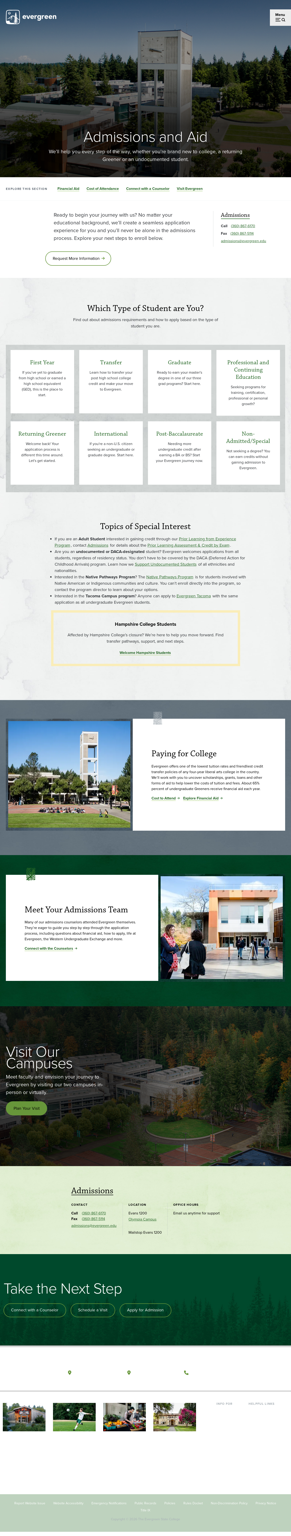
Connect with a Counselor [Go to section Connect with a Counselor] (148, 188)
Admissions (235, 215)
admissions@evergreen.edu (243, 241)
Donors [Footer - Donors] (222, 1468)
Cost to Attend (163, 803)
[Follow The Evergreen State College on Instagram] (265, 1375)
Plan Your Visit (27, 1113)
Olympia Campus (142, 1223)
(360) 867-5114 (242, 233)
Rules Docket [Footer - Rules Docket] (193, 1507)
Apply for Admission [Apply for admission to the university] (147, 1315)
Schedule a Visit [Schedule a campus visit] (94, 1315)
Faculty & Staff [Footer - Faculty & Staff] (228, 1460)
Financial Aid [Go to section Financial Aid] (68, 188)
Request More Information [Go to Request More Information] (77, 259)
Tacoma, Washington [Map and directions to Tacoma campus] (156, 1375)
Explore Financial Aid (201, 803)
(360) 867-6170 (243, 226)
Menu (280, 14)
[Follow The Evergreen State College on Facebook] (246, 1375)
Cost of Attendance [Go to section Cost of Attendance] (103, 188)
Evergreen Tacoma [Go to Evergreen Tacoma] (194, 600)
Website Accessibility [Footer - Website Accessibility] (68, 1507)
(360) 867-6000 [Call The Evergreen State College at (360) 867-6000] (208, 1375)
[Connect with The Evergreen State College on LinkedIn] (275, 1375)
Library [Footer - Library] (254, 1415)
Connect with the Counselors (49, 953)
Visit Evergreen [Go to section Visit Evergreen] (190, 188)
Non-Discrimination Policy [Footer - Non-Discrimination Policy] (229, 1507)
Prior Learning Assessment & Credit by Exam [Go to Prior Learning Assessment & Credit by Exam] (188, 550)
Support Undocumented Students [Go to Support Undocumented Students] (166, 569)
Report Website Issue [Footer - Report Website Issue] (29, 1507)
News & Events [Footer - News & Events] (261, 1475)
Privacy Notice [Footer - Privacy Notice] (266, 1507)
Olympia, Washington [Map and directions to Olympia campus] (97, 1375)
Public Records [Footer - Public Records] (145, 1507)
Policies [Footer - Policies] (169, 1507)
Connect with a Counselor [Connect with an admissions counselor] (35, 1315)
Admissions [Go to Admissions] (97, 550)
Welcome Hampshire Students (145, 657)
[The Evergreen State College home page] (30, 1377)
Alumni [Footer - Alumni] (222, 1475)
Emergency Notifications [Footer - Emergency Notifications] (109, 1507)
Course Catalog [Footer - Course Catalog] (261, 1453)
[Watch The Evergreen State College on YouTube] (256, 1375)
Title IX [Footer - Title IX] (145, 1514)
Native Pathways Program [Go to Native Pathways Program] (169, 581)
